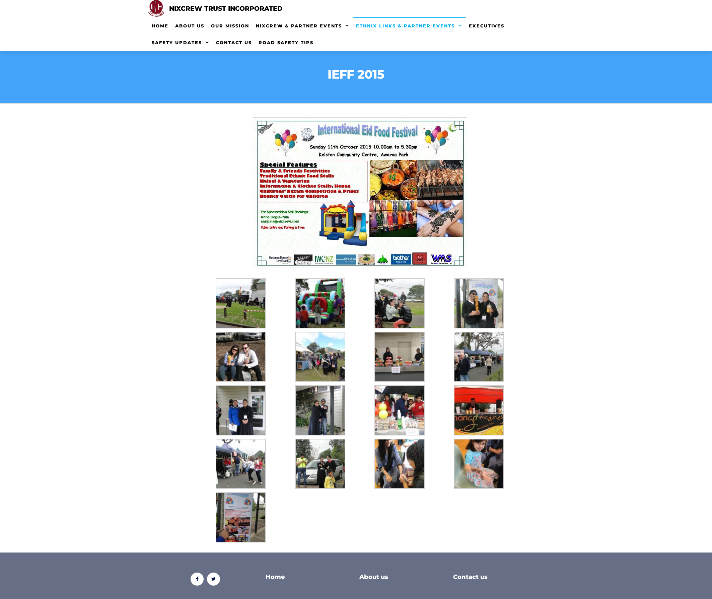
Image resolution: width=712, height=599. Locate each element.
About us (373, 577)
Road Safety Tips (286, 42)
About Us (189, 25)
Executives (486, 25)
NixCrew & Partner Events (299, 25)
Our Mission (230, 25)
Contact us (470, 577)
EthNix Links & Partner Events (405, 25)
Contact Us (234, 42)
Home (160, 25)
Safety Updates (177, 42)
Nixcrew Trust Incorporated (226, 8)
